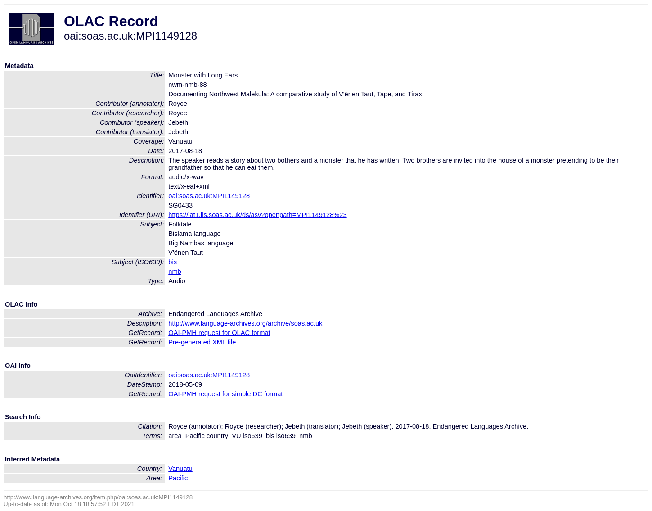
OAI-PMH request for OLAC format (219, 332)
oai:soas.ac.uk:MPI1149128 (209, 195)
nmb (174, 271)
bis (172, 262)
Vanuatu (180, 468)
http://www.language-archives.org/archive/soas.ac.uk (245, 323)
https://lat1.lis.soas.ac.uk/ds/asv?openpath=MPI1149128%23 (257, 214)
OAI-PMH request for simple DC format (225, 394)
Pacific (178, 478)
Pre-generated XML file (202, 342)
